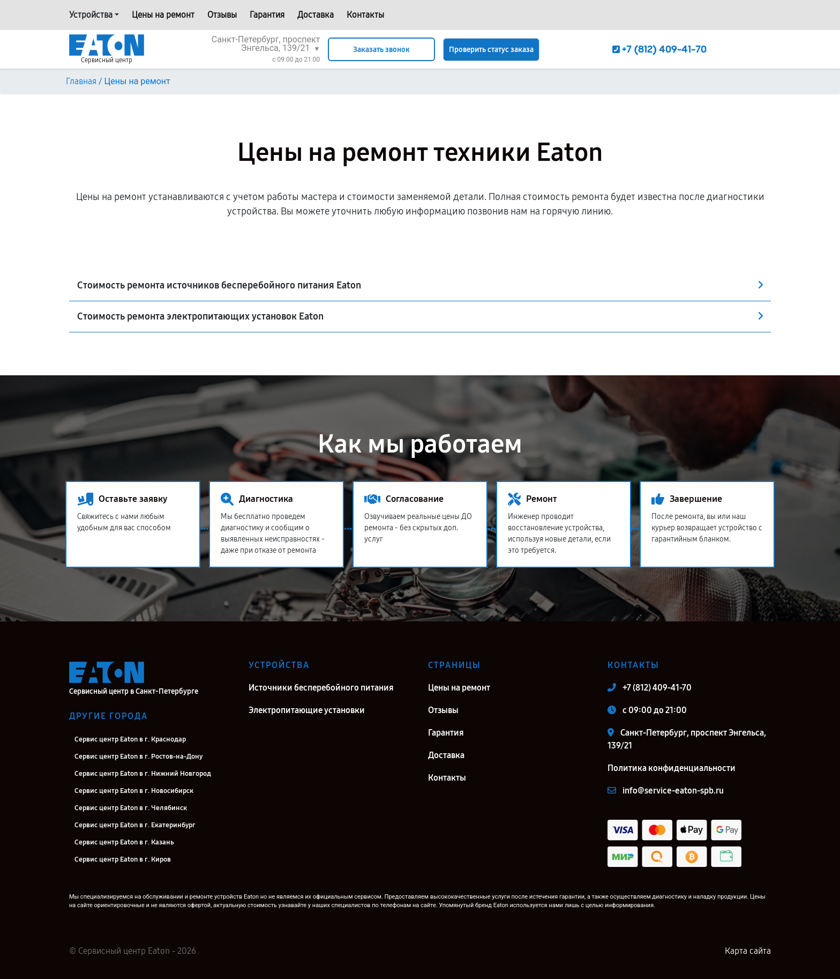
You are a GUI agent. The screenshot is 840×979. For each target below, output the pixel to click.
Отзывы (222, 15)
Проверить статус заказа (491, 49)
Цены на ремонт (163, 15)
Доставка (315, 15)
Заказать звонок (381, 49)
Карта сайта (748, 951)
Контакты (365, 15)
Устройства (90, 15)
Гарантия (267, 15)
